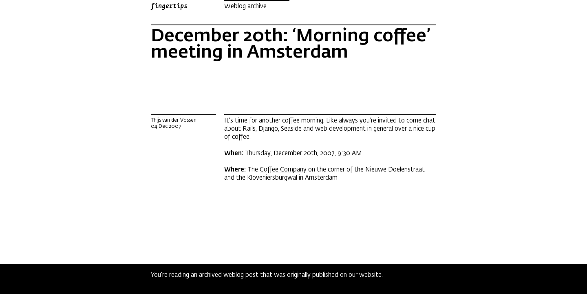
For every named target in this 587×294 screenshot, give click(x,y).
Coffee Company (283, 169)
